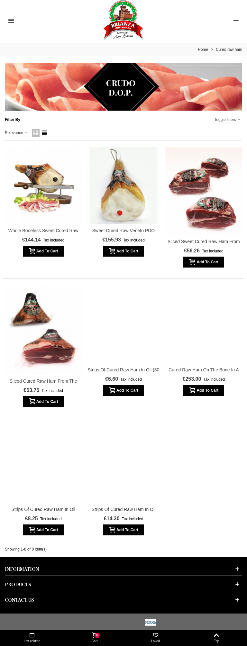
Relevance (16, 133)
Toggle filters (227, 119)
